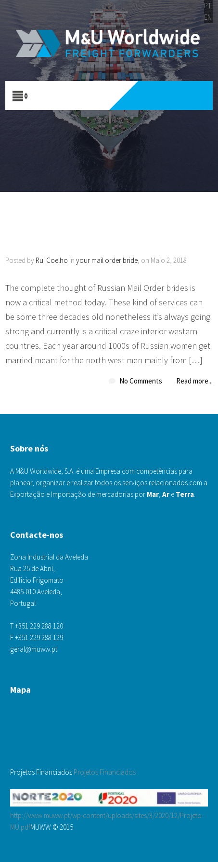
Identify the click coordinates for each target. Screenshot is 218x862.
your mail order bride (107, 260)
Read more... (194, 380)
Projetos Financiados (105, 772)
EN (208, 17)
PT (207, 5)
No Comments (140, 380)
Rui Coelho (52, 260)
